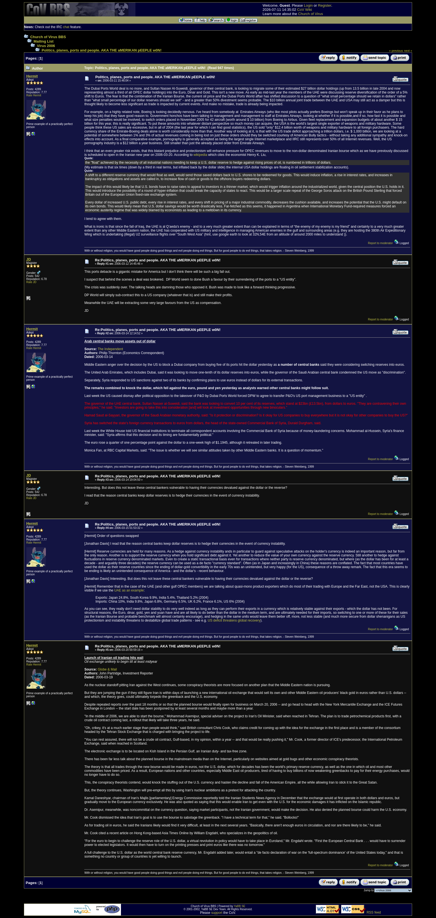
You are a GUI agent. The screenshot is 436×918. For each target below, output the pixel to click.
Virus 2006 (46, 46)
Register (324, 5)
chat (66, 27)
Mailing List (44, 41)
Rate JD (31, 282)
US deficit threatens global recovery (234, 620)
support (216, 913)
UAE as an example (129, 590)
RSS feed (373, 912)
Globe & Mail (107, 669)
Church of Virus (310, 14)
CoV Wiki (304, 10)
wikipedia (200, 155)
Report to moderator (380, 243)
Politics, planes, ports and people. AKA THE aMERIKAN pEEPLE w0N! (102, 50)
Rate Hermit (33, 95)
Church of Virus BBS (48, 37)
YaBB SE (239, 906)
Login (308, 5)
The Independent (110, 349)
